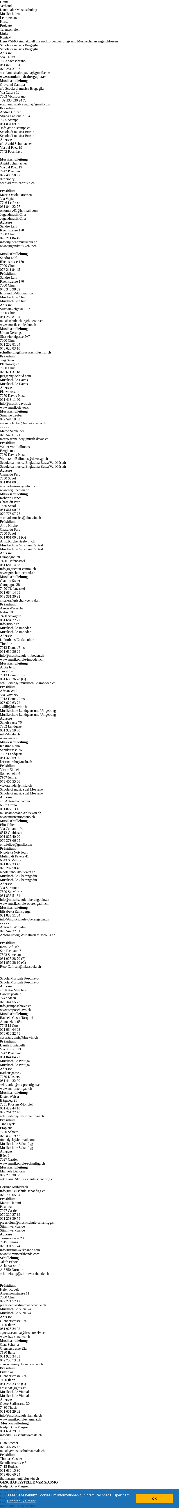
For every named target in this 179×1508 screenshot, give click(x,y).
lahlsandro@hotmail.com (18, 293)
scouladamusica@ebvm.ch (19, 486)
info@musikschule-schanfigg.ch (22, 1191)
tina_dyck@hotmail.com (17, 1140)
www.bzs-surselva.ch (15, 1336)
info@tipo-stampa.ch (15, 128)
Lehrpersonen (9, 17)
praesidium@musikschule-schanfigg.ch (27, 1222)
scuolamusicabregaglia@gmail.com (25, 73)
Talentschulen (10, 29)
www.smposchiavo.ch (15, 1010)
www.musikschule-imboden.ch (21, 659)
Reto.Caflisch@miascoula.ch (20, 966)
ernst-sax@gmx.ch (13, 1388)
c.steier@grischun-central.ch (20, 600)
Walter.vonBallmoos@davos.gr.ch (24, 458)
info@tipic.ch (9, 624)
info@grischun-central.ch (18, 569)
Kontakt (5, 37)
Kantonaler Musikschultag (18, 10)
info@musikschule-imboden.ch (22, 655)
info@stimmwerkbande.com (20, 1250)
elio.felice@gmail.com (16, 844)
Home (4, 2)
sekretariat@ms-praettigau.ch (20, 1084)
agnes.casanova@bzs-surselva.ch (23, 1333)
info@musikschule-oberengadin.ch (24, 899)
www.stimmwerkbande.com (19, 1254)
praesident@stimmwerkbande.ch (23, 1305)
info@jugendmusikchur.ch (18, 242)
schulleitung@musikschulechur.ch (26, 352)
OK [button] (154, 1498)
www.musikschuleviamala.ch (20, 1419)
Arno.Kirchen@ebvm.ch (17, 541)
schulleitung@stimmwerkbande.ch (24, 1273)
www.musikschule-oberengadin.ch (24, 903)
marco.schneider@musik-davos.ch (24, 439)
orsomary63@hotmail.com (19, 210)
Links (4, 33)
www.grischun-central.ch (17, 573)
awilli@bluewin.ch (13, 707)
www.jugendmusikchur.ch (18, 246)
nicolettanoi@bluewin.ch (17, 872)
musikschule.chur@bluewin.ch (21, 321)
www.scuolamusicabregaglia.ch (23, 77)
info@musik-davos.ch (15, 403)
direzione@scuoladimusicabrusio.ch (17, 181)
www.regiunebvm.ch (14, 490)
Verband (6, 6)
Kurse (4, 21)
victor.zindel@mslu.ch (16, 785)
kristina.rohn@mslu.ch (16, 762)
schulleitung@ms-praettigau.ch (22, 1116)
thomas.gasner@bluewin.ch (19, 1478)
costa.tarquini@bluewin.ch (19, 1037)
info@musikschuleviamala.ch (21, 1415)
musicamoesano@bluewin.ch (20, 813)
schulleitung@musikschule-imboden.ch (27, 683)
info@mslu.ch (10, 734)
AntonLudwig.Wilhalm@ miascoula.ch (27, 935)
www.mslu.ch (9, 738)
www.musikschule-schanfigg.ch (22, 1163)
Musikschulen (10, 14)
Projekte (6, 25)
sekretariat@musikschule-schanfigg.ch (27, 1179)
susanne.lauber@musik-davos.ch (23, 423)
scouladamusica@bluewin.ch (20, 518)
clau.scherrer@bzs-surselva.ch (21, 1364)
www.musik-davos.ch (15, 407)
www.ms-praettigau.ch (16, 1088)
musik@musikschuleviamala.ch (22, 1451)
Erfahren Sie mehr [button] (21, 1501)
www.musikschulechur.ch (18, 325)
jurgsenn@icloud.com (15, 376)
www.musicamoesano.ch (17, 817)
